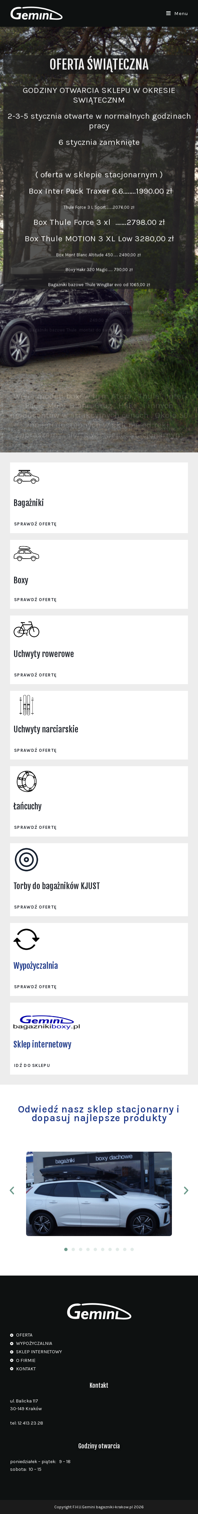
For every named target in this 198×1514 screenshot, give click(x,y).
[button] (12, 1190)
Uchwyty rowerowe (43, 654)
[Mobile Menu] (177, 13)
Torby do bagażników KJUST (56, 886)
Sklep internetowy (42, 1044)
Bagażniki (28, 503)
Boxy (20, 580)
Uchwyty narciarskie (45, 729)
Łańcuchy (27, 806)
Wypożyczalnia (35, 966)
